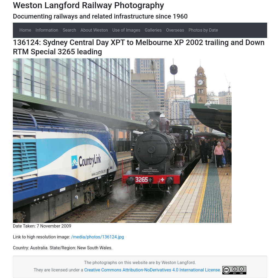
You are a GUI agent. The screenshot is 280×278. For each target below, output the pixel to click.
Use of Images (126, 30)
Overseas (175, 30)
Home (25, 30)
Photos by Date (203, 30)
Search (69, 30)
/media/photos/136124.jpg (97, 237)
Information (47, 30)
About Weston (94, 30)
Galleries (153, 30)
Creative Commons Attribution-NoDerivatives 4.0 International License (152, 270)
